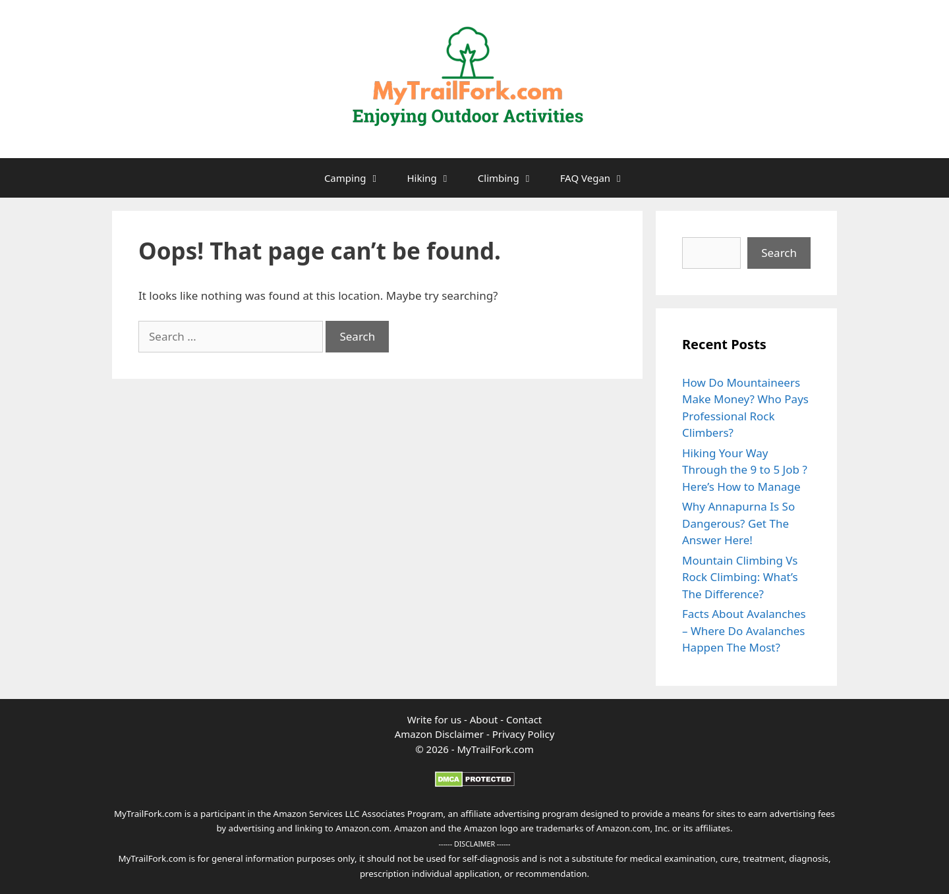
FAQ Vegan (599, 178)
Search (779, 252)
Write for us (434, 719)
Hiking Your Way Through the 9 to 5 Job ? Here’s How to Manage (744, 469)
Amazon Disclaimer (439, 733)
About (485, 719)
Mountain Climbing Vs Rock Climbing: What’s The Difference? (740, 577)
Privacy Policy (523, 733)
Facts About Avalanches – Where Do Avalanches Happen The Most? (744, 630)
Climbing (512, 178)
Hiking (435, 178)
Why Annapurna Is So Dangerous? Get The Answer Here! (738, 523)
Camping (359, 178)
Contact (524, 719)
